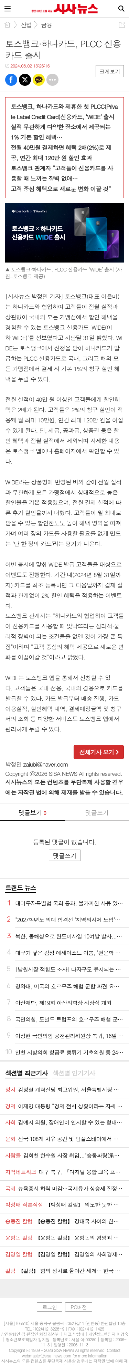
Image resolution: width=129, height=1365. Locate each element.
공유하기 (122, 25)
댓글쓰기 (96, 812)
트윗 (25, 80)
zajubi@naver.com (45, 764)
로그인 (49, 1307)
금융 (46, 25)
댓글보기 (32, 812)
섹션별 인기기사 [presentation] (73, 1073)
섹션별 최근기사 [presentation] (26, 1073)
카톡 (39, 80)
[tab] (26, 1073)
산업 (26, 25)
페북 (11, 80)
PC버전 (79, 1307)
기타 (52, 80)
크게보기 (109, 71)
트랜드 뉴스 (20, 887)
